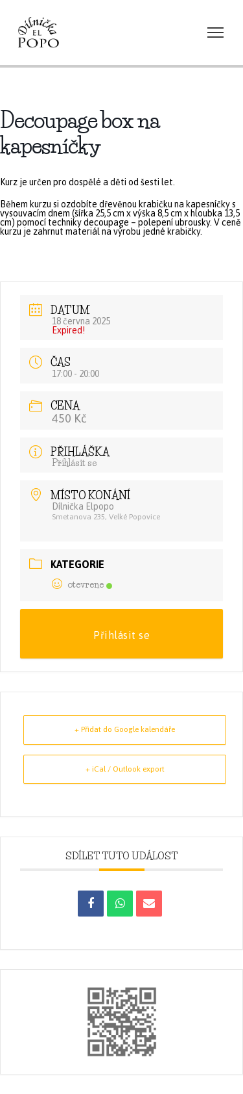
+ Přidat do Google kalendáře (125, 729)
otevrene (82, 584)
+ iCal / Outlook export (125, 769)
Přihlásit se (74, 463)
